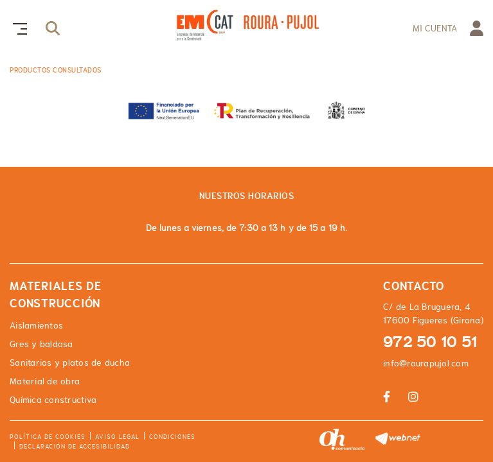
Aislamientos (36, 325)
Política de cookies (47, 436)
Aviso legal (117, 436)
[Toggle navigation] (17, 27)
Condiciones (172, 436)
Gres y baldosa (41, 344)
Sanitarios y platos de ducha (70, 362)
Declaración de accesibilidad (74, 446)
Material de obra (45, 381)
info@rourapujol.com (426, 363)
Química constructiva (53, 399)
